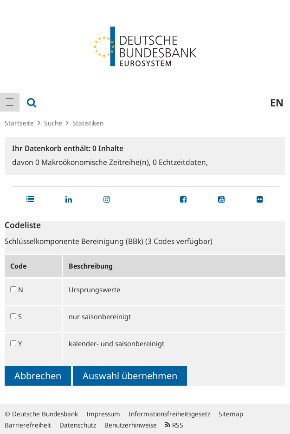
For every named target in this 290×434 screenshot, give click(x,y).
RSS (174, 425)
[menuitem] (9, 102)
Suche (53, 122)
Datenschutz (77, 425)
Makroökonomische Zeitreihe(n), (94, 162)
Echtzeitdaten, (180, 162)
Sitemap (231, 413)
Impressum (103, 413)
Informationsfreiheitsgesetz (169, 413)
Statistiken (87, 122)
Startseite (19, 122)
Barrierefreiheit (28, 425)
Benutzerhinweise (130, 425)
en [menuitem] (277, 102)
